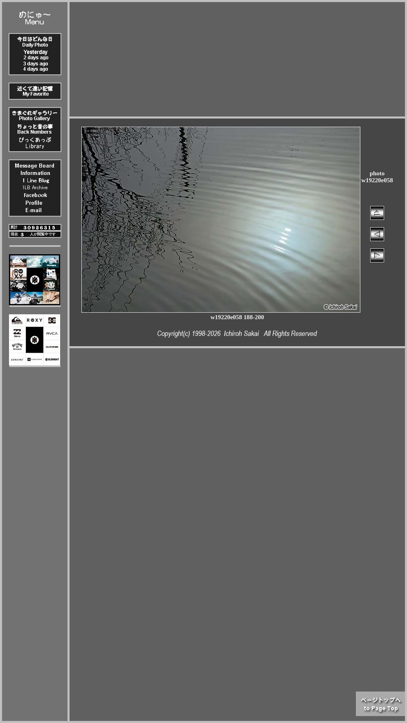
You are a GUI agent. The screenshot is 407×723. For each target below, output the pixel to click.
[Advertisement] (237, 59)
